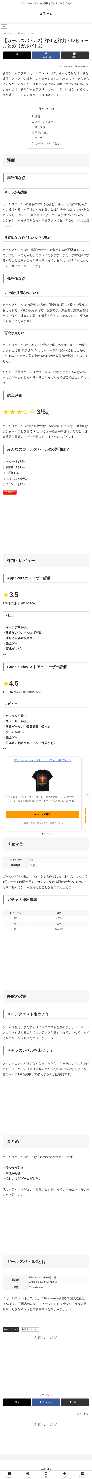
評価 (37, 116)
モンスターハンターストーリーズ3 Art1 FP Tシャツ (46, 760)
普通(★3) (11, 473)
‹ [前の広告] (4, 794)
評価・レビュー (30, 1329)
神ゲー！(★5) (14, 461)
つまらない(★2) (15, 478)
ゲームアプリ (11, 1329)
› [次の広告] (87, 794)
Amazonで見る (46, 814)
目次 (41, 108)
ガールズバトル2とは (47, 143)
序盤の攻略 (41, 132)
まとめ (39, 138)
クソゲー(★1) (14, 484)
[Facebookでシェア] (46, 55)
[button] (75, 55)
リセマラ (40, 127)
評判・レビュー (44, 121)
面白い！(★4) (14, 467)
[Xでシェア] (17, 55)
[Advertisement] (46, 525)
